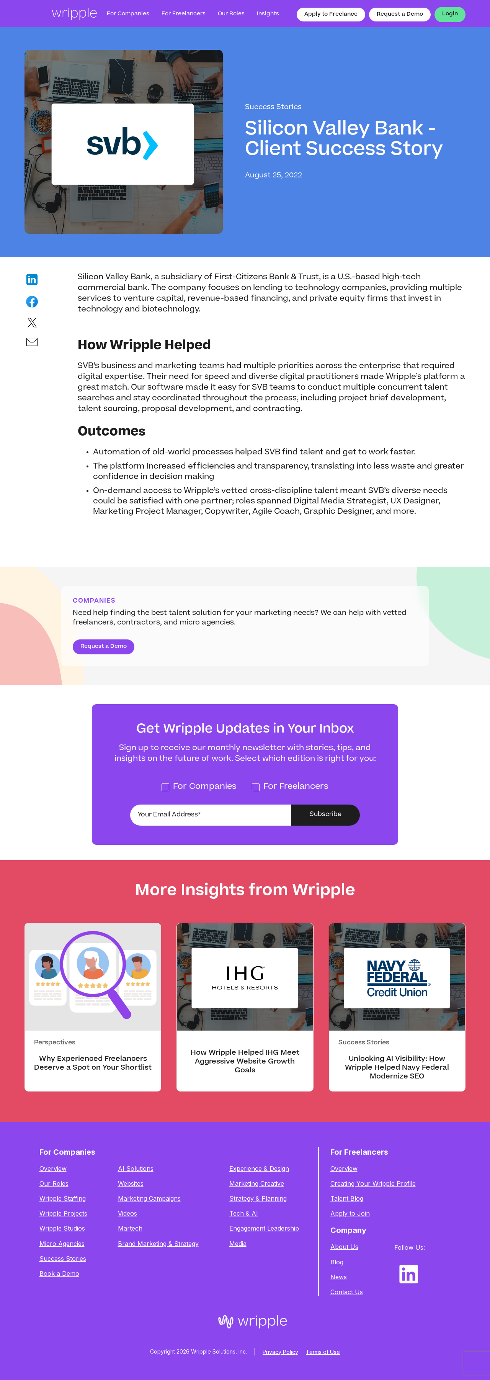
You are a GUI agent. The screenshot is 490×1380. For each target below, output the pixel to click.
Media (238, 1243)
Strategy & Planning (258, 1198)
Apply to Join (350, 1213)
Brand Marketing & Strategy (158, 1243)
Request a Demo (400, 14)
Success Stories (62, 1258)
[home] (60, 14)
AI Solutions (136, 1168)
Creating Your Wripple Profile (373, 1183)
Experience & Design (259, 1168)
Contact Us (346, 1292)
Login (450, 14)
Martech (130, 1228)
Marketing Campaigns (149, 1198)
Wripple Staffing (62, 1198)
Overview (53, 1168)
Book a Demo (59, 1273)
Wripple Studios (62, 1228)
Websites (131, 1183)
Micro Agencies (62, 1243)
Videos (127, 1213)
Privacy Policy (280, 1352)
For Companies (128, 14)
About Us (344, 1247)
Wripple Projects (63, 1213)
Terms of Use (323, 1352)
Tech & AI (243, 1213)
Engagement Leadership (264, 1228)
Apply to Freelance (331, 14)
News (338, 1277)
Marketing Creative (256, 1183)
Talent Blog (346, 1198)
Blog (336, 1262)
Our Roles (54, 1183)
